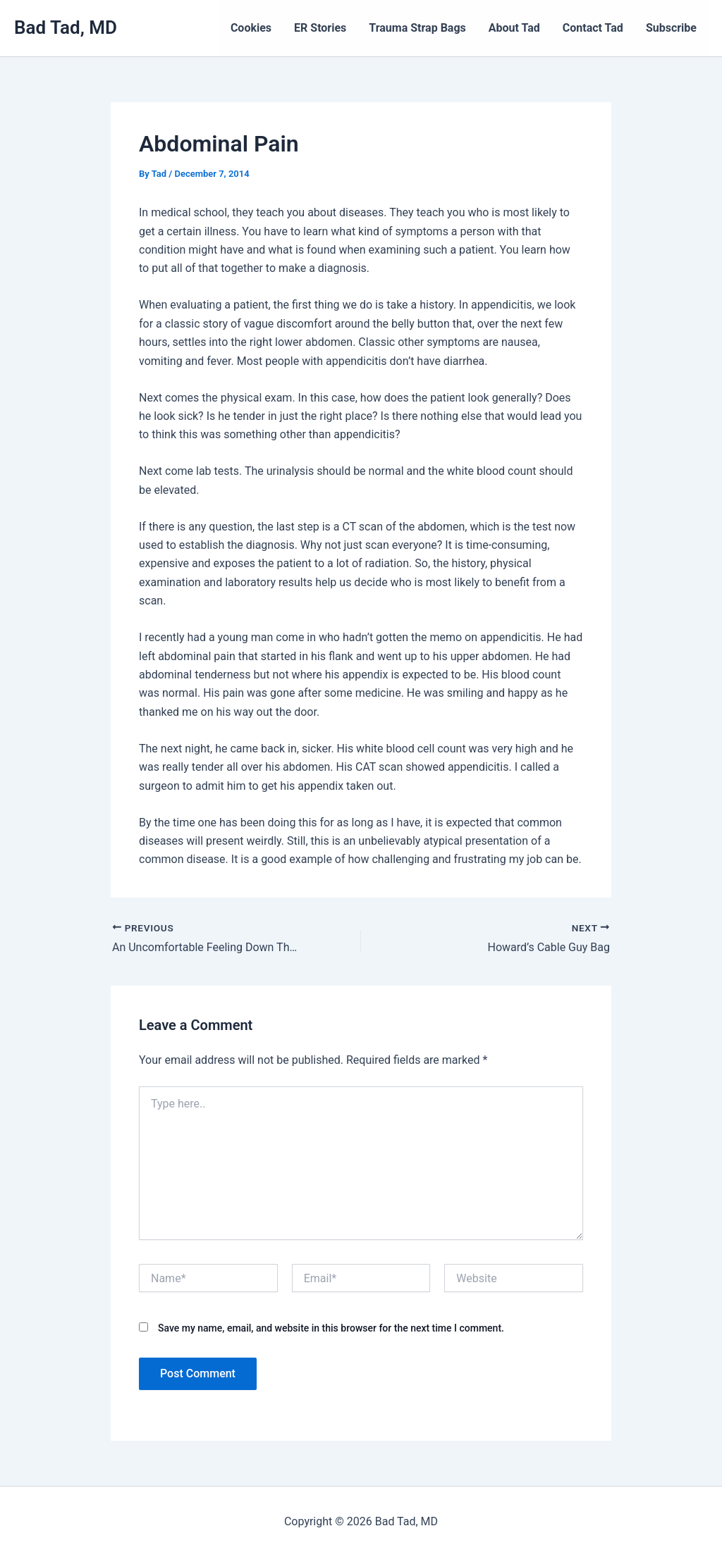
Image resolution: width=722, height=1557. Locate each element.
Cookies (251, 28)
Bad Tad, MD (65, 27)
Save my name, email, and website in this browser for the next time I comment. (331, 1328)
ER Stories (320, 28)
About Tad (514, 28)
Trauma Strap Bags (417, 28)
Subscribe (671, 28)
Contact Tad (593, 28)
